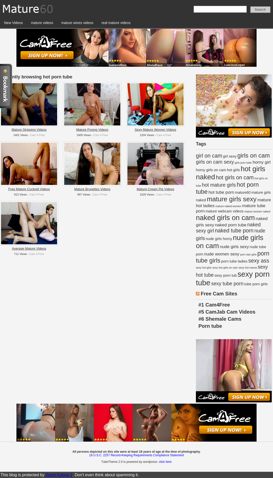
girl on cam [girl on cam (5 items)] (209, 156)
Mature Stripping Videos (29, 130)
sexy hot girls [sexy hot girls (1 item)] (204, 267)
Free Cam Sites (219, 293)
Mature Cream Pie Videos (155, 189)
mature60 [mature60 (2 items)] (243, 192)
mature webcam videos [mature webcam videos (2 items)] (224, 211)
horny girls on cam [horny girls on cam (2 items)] (211, 170)
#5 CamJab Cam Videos (226, 312)
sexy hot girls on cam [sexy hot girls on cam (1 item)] (225, 267)
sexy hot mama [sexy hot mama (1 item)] (248, 267)
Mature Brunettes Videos (92, 189)
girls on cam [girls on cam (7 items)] (253, 155)
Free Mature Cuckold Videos (29, 189)
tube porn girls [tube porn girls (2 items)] (256, 284)
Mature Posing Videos (92, 130)
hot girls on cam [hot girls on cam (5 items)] (235, 177)
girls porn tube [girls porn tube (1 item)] (243, 162)
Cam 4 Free (37, 135)
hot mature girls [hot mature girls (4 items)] (219, 185)
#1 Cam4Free (214, 305)
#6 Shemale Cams (219, 319)
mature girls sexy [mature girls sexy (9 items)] (232, 199)
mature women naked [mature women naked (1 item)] (257, 211)
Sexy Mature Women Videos (155, 130)
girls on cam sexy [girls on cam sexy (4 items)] (215, 162)
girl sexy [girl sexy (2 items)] (230, 156)
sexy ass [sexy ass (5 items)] (258, 261)
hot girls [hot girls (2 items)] (233, 170)
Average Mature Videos (29, 248)
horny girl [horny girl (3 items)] (261, 162)
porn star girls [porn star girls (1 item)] (248, 254)
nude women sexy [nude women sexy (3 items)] (221, 253)
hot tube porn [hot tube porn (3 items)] (221, 192)
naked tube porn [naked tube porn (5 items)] (234, 230)
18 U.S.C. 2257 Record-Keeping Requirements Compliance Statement (136, 455)
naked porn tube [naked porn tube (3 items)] (230, 224)
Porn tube (210, 326)
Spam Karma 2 (59, 475)
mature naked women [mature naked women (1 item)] (228, 206)
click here (165, 462)
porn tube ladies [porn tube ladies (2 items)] (234, 261)
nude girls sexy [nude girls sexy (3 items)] (234, 246)
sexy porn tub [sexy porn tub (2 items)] (226, 275)
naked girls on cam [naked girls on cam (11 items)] (225, 218)
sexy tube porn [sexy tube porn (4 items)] (227, 283)
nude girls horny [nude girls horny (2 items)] (219, 239)
